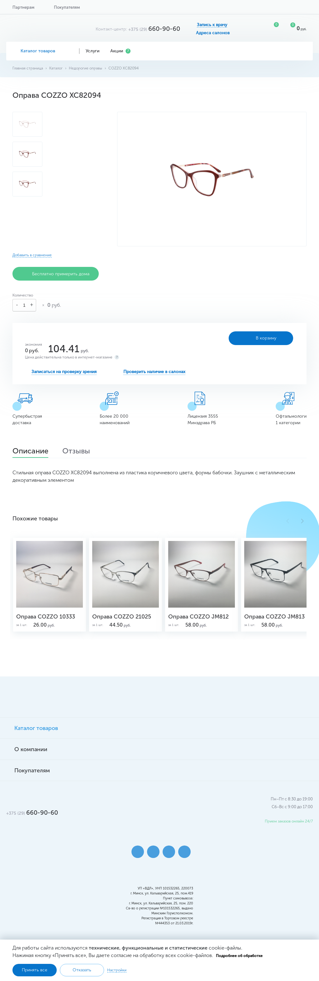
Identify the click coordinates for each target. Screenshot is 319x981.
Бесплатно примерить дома (55, 274)
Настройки (116, 970)
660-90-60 (154, 28)
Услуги (95, 51)
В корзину (260, 338)
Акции (120, 51)
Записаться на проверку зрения (64, 371)
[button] (302, 521)
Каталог (56, 68)
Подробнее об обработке (239, 956)
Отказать (82, 970)
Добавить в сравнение (32, 255)
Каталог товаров (42, 51)
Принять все (34, 970)
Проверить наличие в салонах (154, 371)
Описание (30, 451)
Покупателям (67, 7)
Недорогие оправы (85, 68)
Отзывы (76, 451)
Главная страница (27, 68)
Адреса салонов (213, 33)
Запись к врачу (212, 24)
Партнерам (23, 7)
